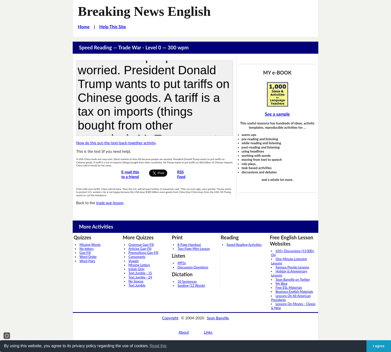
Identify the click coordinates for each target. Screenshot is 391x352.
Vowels (134, 261)
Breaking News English (144, 11)
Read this (158, 346)
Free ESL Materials (288, 288)
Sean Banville (218, 318)
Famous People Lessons (292, 267)
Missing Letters (139, 265)
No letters (86, 249)
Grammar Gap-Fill (141, 245)
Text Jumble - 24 (140, 277)
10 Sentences (187, 281)
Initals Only (137, 269)
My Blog (281, 283)
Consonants (137, 257)
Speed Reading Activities (244, 245)
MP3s (181, 263)
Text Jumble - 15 (140, 273)
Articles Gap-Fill (140, 249)
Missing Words (90, 245)
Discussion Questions (192, 267)
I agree (378, 346)
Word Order (88, 257)
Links (208, 332)
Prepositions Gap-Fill (143, 253)
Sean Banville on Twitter (292, 279)
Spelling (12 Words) (191, 286)
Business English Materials (294, 292)
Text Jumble (137, 285)
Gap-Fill (85, 253)
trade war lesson (110, 202)
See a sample (277, 114)
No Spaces (136, 281)
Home (84, 26)
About (183, 332)
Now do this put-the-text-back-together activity (116, 142)
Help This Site (112, 26)
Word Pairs (87, 261)
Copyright (170, 318)
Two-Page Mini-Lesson (193, 249)
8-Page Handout (189, 245)
